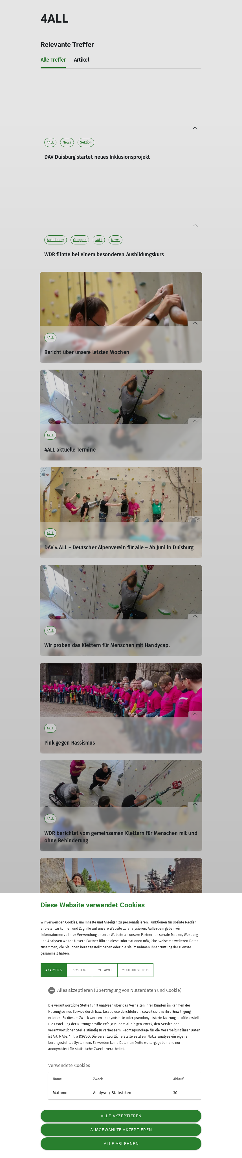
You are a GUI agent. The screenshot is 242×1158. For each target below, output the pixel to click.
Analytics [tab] (53, 970)
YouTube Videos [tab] (135, 970)
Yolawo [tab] (104, 970)
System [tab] (79, 970)
